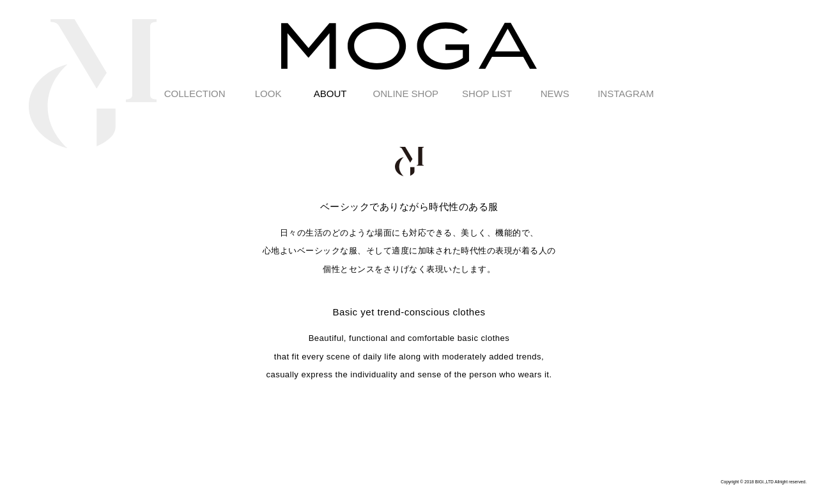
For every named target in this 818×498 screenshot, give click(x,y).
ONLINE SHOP (406, 93)
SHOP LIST (487, 93)
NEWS (555, 93)
